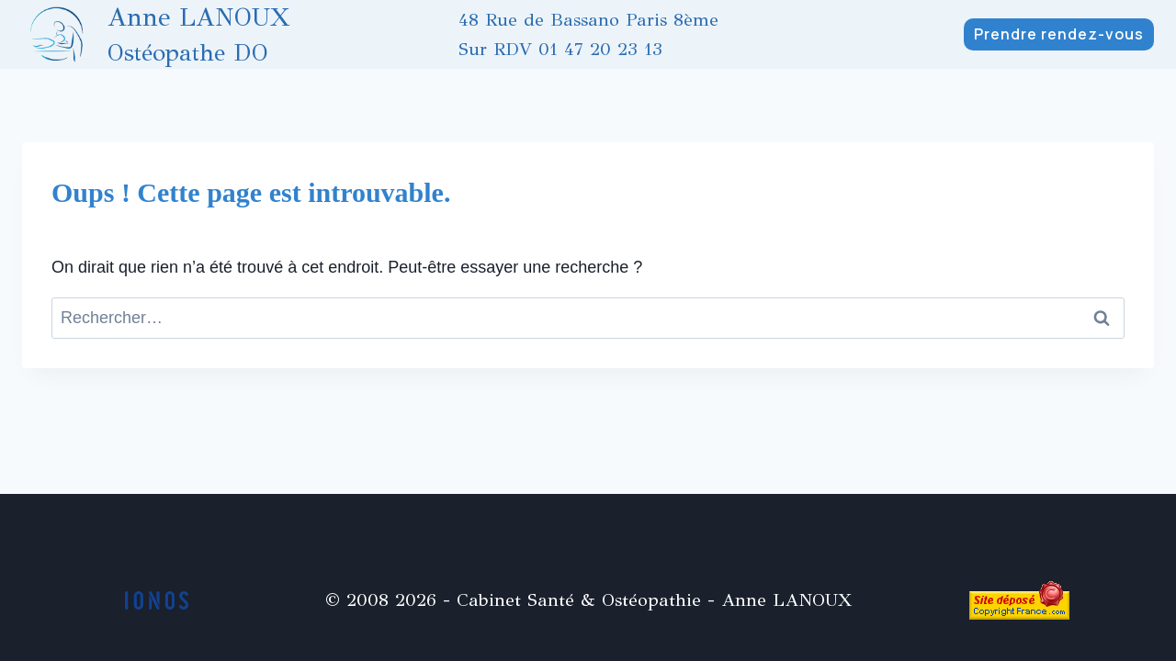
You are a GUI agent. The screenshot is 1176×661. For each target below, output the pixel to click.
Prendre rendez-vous (1059, 34)
